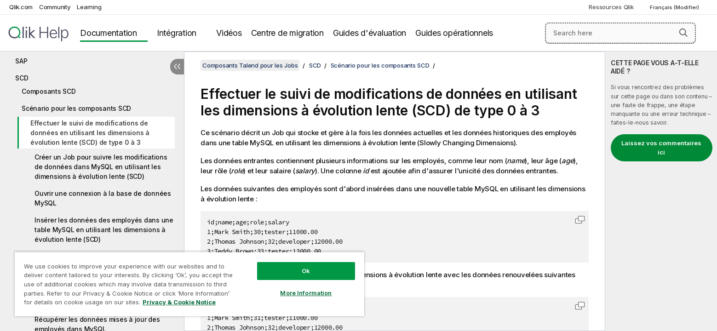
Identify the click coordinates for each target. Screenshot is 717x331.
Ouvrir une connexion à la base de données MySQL (102, 198)
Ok (306, 270)
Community (55, 7)
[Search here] (620, 33)
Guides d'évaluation (369, 33)
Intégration (176, 33)
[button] (683, 32)
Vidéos (229, 33)
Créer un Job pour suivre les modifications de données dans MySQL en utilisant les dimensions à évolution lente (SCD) (100, 166)
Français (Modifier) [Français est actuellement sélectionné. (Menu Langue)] (675, 7)
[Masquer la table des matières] (177, 66)
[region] (189, 283)
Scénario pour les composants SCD (76, 108)
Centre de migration (287, 33)
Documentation (108, 33)
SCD (21, 78)
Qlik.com (21, 7)
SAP (21, 61)
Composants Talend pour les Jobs (250, 65)
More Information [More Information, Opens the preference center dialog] (306, 293)
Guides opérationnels (454, 33)
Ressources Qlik (611, 7)
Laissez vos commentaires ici (661, 147)
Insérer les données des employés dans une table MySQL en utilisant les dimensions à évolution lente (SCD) (103, 229)
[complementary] (661, 191)
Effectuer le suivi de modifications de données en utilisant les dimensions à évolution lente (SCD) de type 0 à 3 (89, 132)
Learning (89, 7)
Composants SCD (49, 91)
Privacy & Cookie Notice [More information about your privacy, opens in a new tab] (179, 302)
